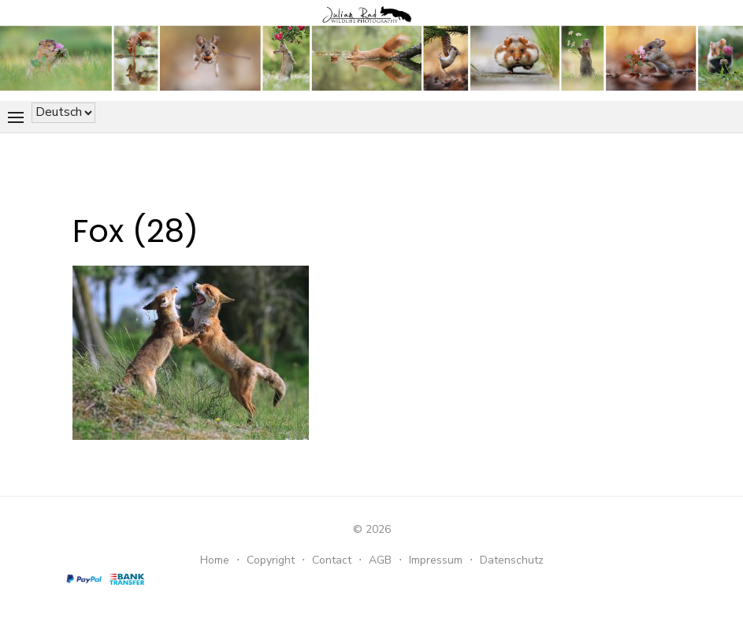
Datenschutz (512, 560)
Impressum (436, 560)
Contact (331, 560)
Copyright (271, 560)
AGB (380, 560)
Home (214, 560)
